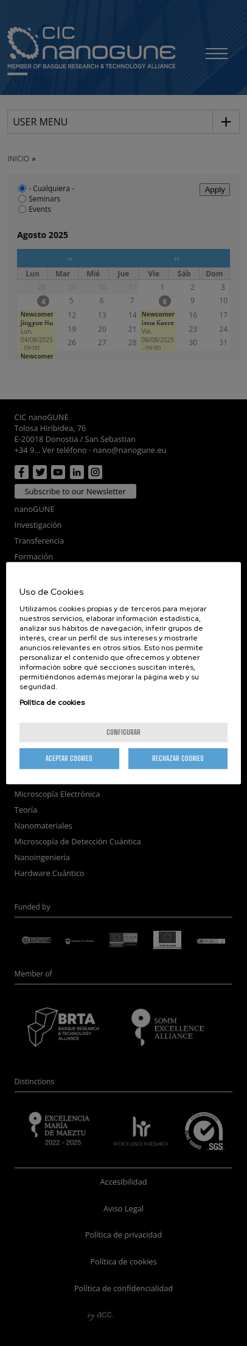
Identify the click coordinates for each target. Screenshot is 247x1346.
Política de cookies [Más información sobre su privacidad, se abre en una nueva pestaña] (52, 702)
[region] (123, 673)
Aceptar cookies (69, 758)
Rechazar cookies (178, 758)
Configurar (123, 732)
